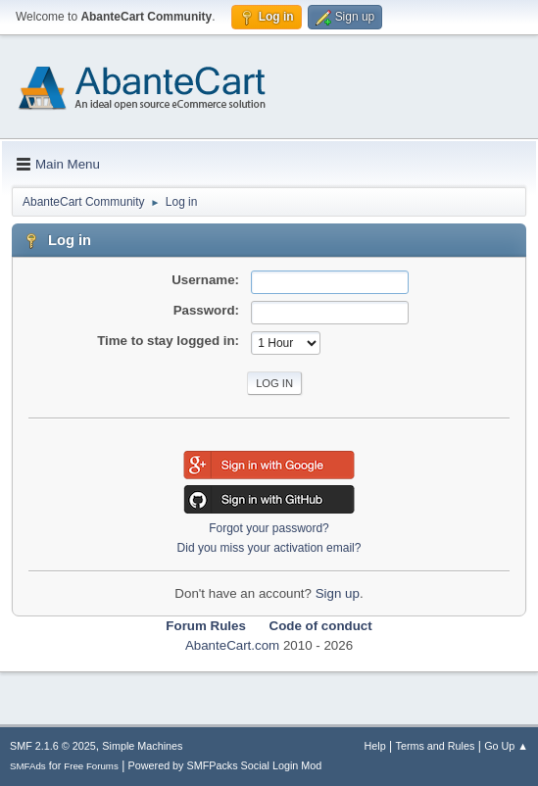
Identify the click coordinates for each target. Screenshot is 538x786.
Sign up (338, 593)
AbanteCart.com (232, 645)
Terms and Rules (435, 746)
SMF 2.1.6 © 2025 (53, 746)
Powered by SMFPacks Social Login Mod (225, 765)
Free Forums (91, 766)
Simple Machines (142, 746)
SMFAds (28, 766)
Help (375, 746)
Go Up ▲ (506, 746)
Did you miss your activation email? (269, 548)
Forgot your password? (269, 528)
